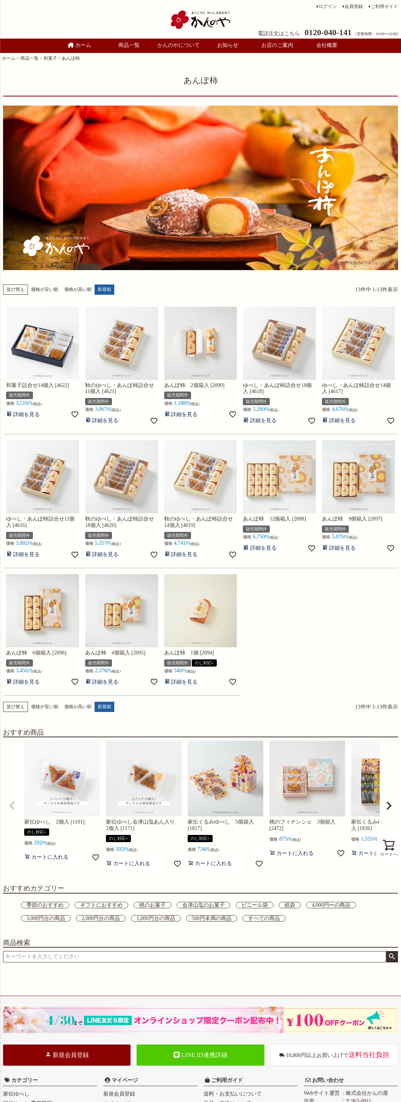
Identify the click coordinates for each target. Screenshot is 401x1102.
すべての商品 (264, 918)
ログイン (328, 6)
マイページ (124, 1080)
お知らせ (227, 45)
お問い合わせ (327, 1080)
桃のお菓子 (152, 905)
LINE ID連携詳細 (200, 1055)
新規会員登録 (67, 1054)
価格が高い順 (78, 289)
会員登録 (354, 6)
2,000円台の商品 (101, 918)
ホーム (79, 45)
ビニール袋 (254, 905)
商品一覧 (129, 45)
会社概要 (326, 45)
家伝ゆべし (16, 1094)
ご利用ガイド (384, 6)
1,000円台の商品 (156, 918)
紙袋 (289, 905)
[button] (12, 805)
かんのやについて (178, 45)
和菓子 (50, 58)
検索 (392, 956)
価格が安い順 (44, 289)
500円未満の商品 (212, 918)
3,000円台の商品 (45, 918)
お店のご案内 (277, 45)
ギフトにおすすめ (101, 905)
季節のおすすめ (45, 905)
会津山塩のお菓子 (203, 905)
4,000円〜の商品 (331, 905)
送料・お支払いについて (233, 1094)
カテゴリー (24, 1080)
